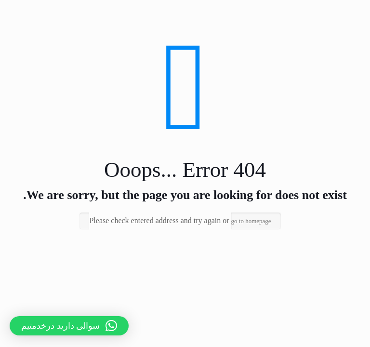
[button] (69, 325)
